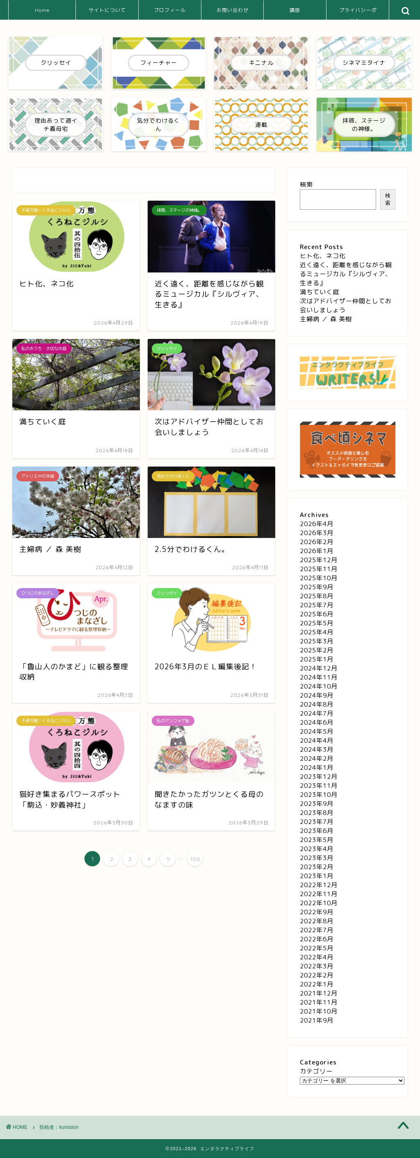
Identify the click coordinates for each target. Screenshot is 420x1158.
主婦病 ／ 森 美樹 (326, 319)
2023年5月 (316, 839)
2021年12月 (319, 993)
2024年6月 (316, 722)
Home (42, 10)
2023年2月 (316, 867)
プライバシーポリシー (358, 13)
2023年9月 (316, 803)
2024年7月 (316, 713)
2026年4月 (316, 523)
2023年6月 (316, 830)
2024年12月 (319, 668)
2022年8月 (316, 921)
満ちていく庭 (319, 292)
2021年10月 (319, 1011)
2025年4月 (316, 632)
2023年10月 (319, 794)
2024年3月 (316, 749)
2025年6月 (316, 614)
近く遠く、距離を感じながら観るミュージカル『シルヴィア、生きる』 (346, 274)
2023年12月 (319, 776)
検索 (306, 184)
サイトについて (107, 10)
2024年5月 (316, 731)
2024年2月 (316, 758)
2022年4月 (316, 957)
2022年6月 (316, 939)
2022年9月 (316, 912)
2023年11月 (319, 785)
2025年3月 (316, 641)
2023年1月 (316, 876)
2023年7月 (316, 821)
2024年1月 (316, 767)
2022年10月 (319, 903)
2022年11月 (319, 894)
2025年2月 (316, 650)
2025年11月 (319, 569)
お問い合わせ (233, 10)
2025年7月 (316, 605)
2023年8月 (316, 812)
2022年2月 (316, 975)
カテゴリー (316, 1071)
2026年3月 (316, 533)
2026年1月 (316, 551)
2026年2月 (316, 542)
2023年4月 (316, 848)
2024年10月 (319, 686)
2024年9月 (316, 695)
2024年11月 (319, 677)
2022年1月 (316, 984)
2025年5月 (316, 623)
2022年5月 (316, 948)
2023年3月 (316, 858)
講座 (295, 10)
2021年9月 (316, 1020)
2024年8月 (316, 704)
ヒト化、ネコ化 (323, 256)
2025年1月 (316, 659)
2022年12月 (319, 885)
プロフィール (170, 10)
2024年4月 (316, 740)
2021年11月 (319, 1002)
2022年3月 (316, 966)
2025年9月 (316, 587)
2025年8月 (316, 596)
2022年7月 (316, 930)
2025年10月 (319, 578)
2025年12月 (319, 560)
